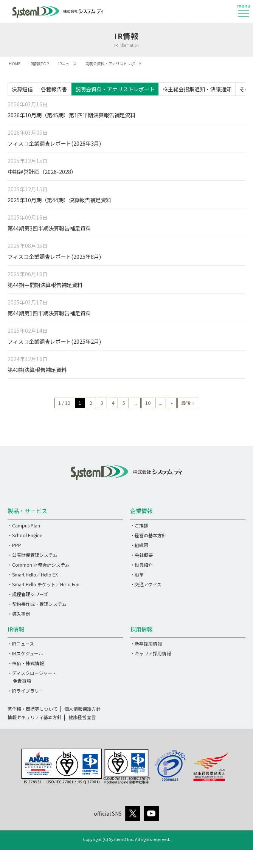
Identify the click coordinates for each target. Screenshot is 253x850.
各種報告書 (54, 89)
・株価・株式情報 (26, 663)
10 (148, 402)
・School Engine (25, 535)
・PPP (14, 545)
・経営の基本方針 (148, 535)
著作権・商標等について (32, 709)
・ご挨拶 (139, 525)
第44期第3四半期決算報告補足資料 (49, 228)
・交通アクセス (145, 584)
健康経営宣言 (82, 717)
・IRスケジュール (25, 653)
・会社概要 (141, 555)
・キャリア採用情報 (150, 653)
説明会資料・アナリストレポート (115, 89)
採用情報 (141, 629)
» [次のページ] (172, 402)
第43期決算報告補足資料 (37, 370)
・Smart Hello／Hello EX (33, 574)
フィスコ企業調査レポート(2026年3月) (54, 143)
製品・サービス (27, 511)
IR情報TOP (39, 63)
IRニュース (67, 63)
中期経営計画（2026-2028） (42, 171)
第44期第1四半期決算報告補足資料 (49, 313)
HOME (14, 63)
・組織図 (139, 545)
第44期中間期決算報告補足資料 (45, 285)
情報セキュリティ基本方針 (35, 717)
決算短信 (22, 89)
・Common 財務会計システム (39, 564)
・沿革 (137, 574)
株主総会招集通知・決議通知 (197, 89)
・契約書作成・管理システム (37, 604)
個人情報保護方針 (82, 709)
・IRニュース (21, 643)
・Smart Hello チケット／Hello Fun (43, 584)
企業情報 (141, 511)
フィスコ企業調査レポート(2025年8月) (54, 256)
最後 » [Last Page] (187, 402)
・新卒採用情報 (146, 643)
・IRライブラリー (25, 690)
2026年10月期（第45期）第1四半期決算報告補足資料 (71, 115)
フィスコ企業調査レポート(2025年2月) (54, 341)
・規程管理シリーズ (28, 594)
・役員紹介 (141, 564)
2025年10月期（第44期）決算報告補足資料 (59, 200)
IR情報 (16, 629)
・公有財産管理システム (32, 555)
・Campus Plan (24, 525)
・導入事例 (19, 613)
